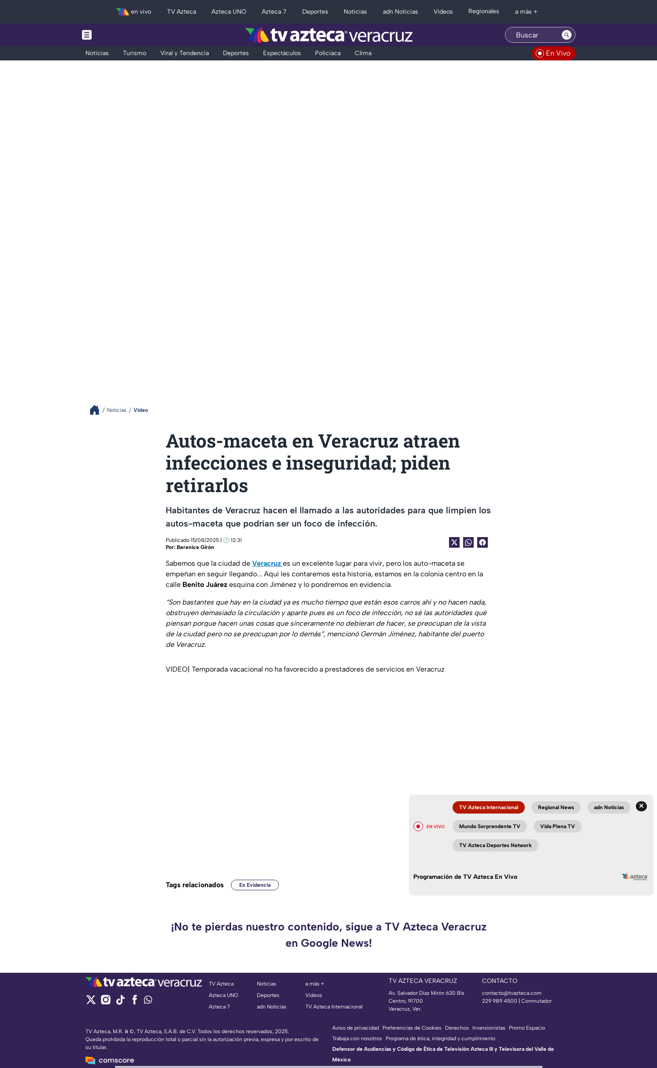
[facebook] (134, 1002)
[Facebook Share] (482, 542)
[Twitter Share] (454, 542)
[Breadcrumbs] (98, 409)
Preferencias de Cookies (412, 1028)
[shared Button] (468, 542)
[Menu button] (117, 35)
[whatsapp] (148, 1001)
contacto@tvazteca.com (512, 993)
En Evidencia (255, 885)
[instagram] (105, 1002)
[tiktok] (120, 1002)
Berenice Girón (195, 547)
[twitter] (91, 1002)
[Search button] (567, 35)
